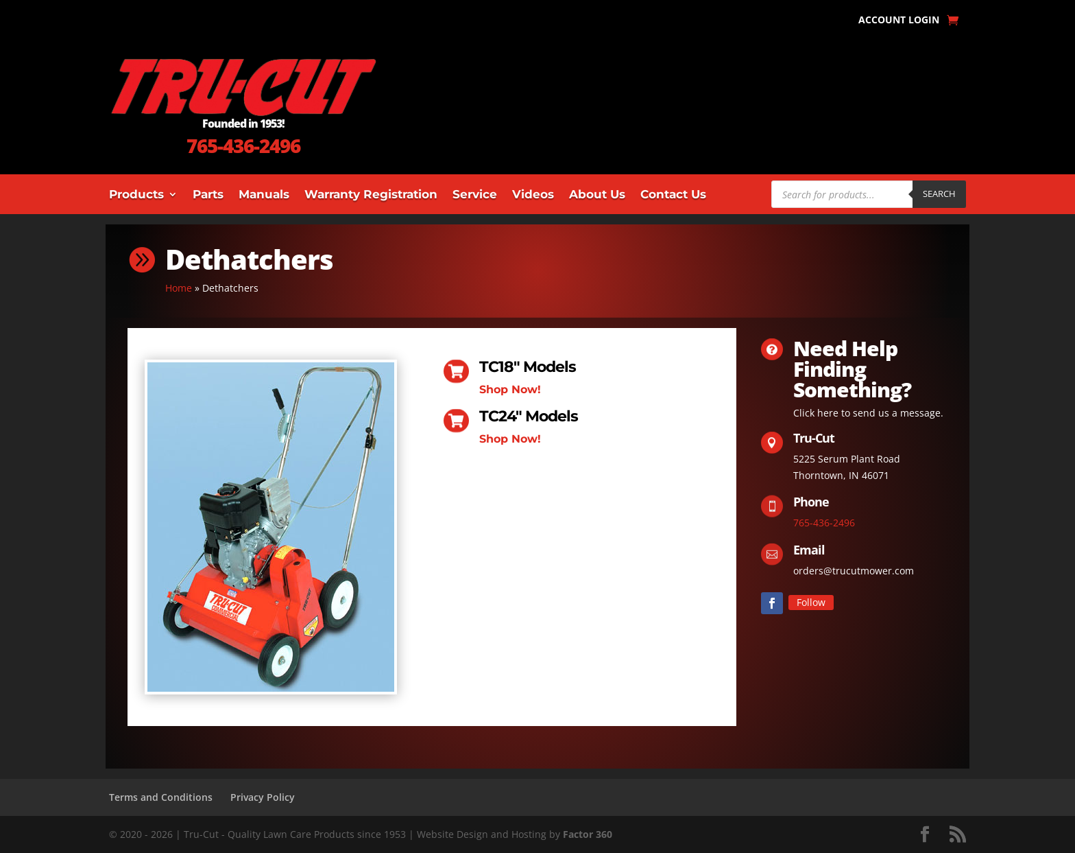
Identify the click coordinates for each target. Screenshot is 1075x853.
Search (939, 193)
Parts (208, 195)
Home (178, 287)
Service (474, 195)
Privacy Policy (262, 797)
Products (136, 195)
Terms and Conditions (161, 797)
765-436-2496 (243, 145)
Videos (533, 195)
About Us (597, 195)
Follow (811, 602)
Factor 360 (587, 834)
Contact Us (673, 195)
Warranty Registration (370, 195)
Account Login (898, 20)
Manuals (264, 195)
